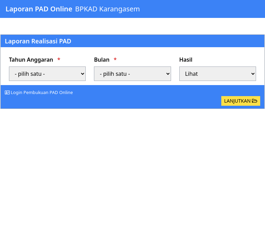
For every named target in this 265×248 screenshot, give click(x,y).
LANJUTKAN (240, 100)
